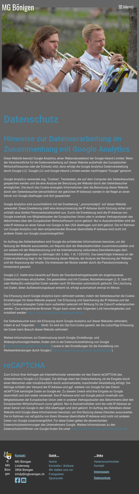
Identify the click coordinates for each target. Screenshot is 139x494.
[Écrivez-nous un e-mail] (23, 480)
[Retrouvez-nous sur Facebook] (17, 480)
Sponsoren (56, 478)
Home (53, 461)
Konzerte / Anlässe (61, 466)
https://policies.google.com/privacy (28, 346)
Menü (126, 7)
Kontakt (20, 455)
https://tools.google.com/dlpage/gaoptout (55, 312)
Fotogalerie (56, 474)
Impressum (101, 471)
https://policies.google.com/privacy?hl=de (99, 429)
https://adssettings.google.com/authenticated (81, 350)
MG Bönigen (18, 7)
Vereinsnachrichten (106, 461)
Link (38, 325)
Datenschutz (102, 478)
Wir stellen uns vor (61, 470)
